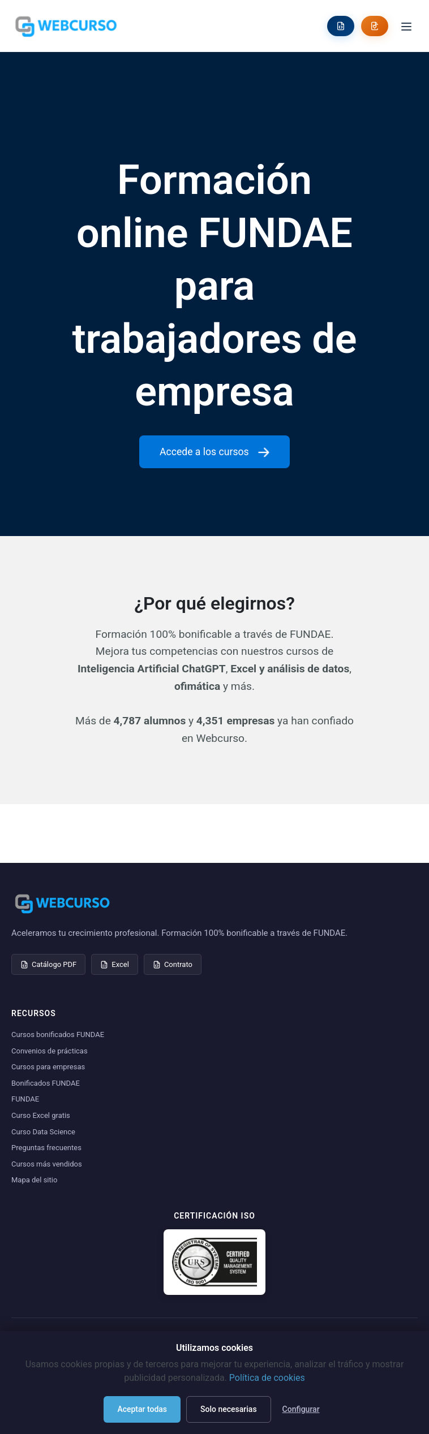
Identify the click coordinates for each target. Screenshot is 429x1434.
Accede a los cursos (214, 451)
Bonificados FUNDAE (45, 1083)
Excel (114, 964)
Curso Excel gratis (40, 1115)
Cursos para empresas (48, 1066)
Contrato (172, 964)
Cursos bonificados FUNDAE (57, 1034)
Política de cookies (267, 1377)
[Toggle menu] (406, 25)
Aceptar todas (142, 1409)
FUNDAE (25, 1099)
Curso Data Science (43, 1132)
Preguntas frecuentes (46, 1147)
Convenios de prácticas (49, 1051)
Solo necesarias (228, 1409)
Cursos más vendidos (46, 1164)
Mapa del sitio (34, 1180)
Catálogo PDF (48, 964)
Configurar (301, 1409)
